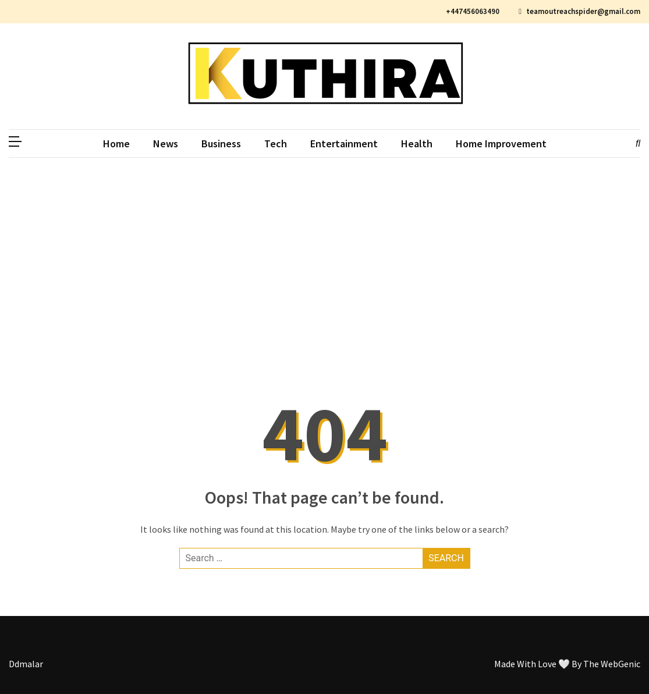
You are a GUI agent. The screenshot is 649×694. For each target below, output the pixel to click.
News (165, 143)
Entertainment (344, 143)
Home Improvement (501, 143)
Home (116, 143)
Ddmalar (26, 664)
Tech (275, 143)
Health (416, 143)
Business (221, 143)
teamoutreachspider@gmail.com (579, 11)
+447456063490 (471, 11)
